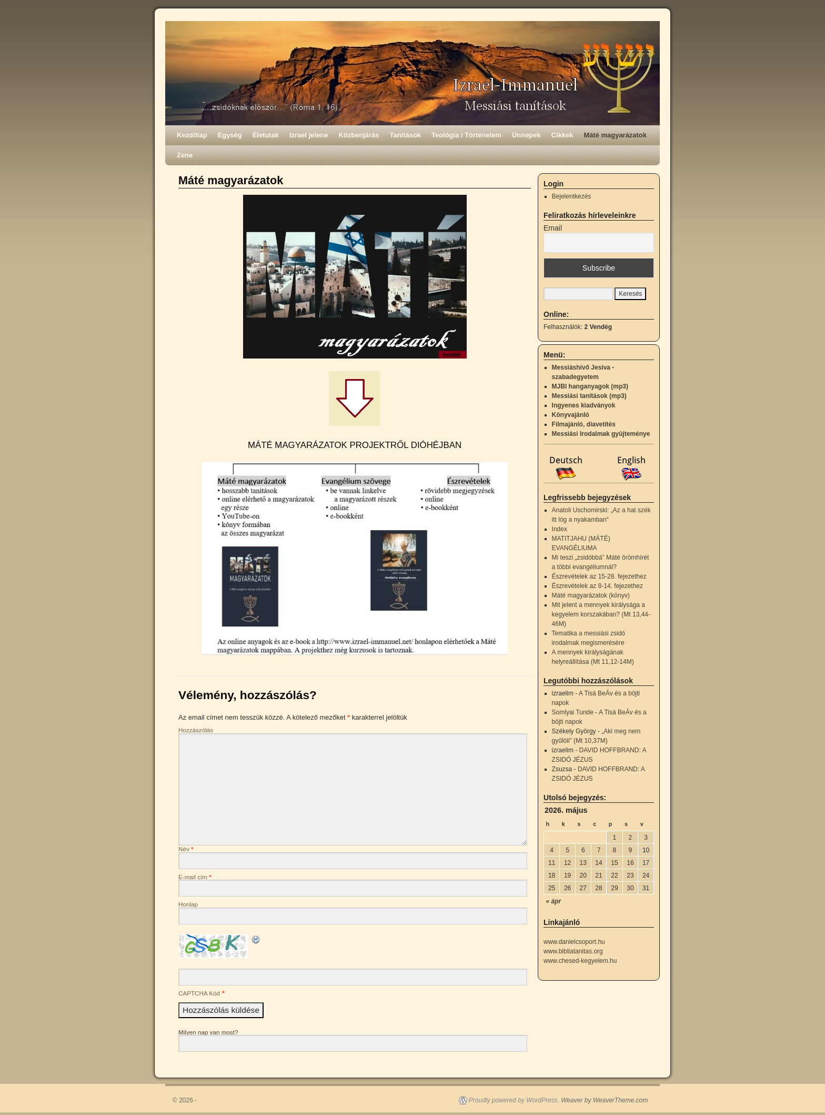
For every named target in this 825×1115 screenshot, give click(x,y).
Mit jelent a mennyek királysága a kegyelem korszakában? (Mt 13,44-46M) (601, 614)
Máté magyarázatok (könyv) (591, 595)
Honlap (188, 904)
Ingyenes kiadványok (584, 405)
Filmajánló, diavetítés (584, 424)
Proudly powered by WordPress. (514, 1100)
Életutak (266, 135)
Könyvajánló (570, 415)
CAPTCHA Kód (199, 993)
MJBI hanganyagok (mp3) (590, 386)
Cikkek (562, 135)
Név (186, 848)
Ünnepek (526, 135)
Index (559, 529)
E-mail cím (195, 876)
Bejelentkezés (571, 196)
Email (553, 228)
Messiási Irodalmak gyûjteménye (601, 433)
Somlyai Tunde (572, 712)
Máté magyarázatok (615, 135)
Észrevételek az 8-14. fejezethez (597, 586)
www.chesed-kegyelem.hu (580, 960)
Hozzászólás (195, 729)
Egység (230, 135)
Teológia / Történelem (466, 135)
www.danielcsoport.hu (574, 941)
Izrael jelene (308, 135)
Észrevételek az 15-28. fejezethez (599, 576)
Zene (185, 155)
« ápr (553, 901)
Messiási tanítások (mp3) (589, 396)
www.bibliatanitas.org (573, 951)
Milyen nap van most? (208, 1032)
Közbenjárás (359, 135)
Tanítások (405, 135)
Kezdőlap (192, 135)
